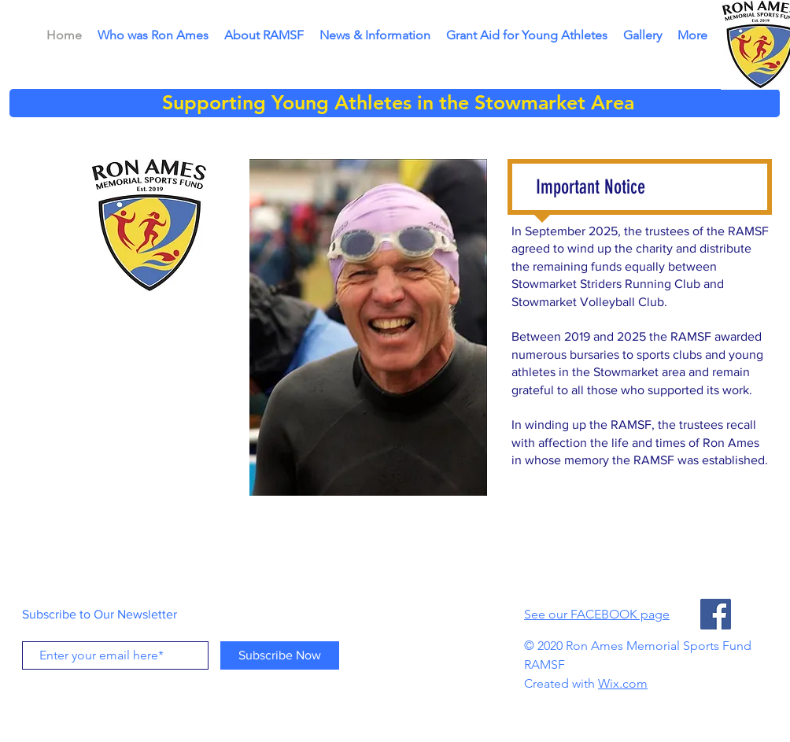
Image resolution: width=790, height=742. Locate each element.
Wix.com (623, 683)
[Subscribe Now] (279, 655)
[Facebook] (715, 614)
